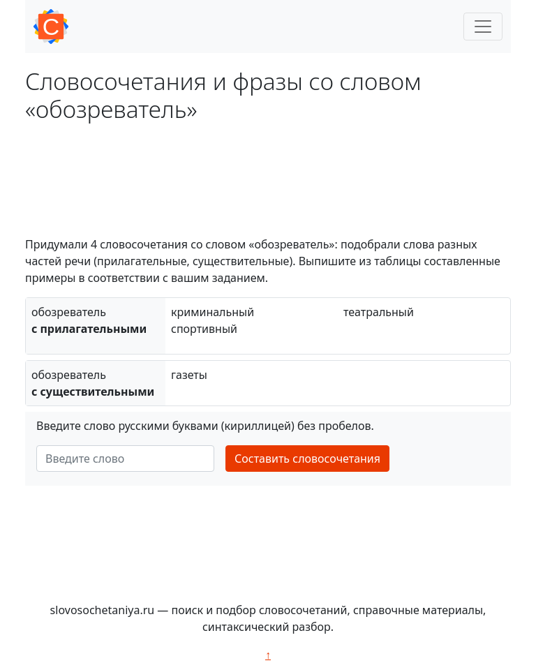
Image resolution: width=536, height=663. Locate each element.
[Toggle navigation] (482, 26)
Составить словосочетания (307, 458)
